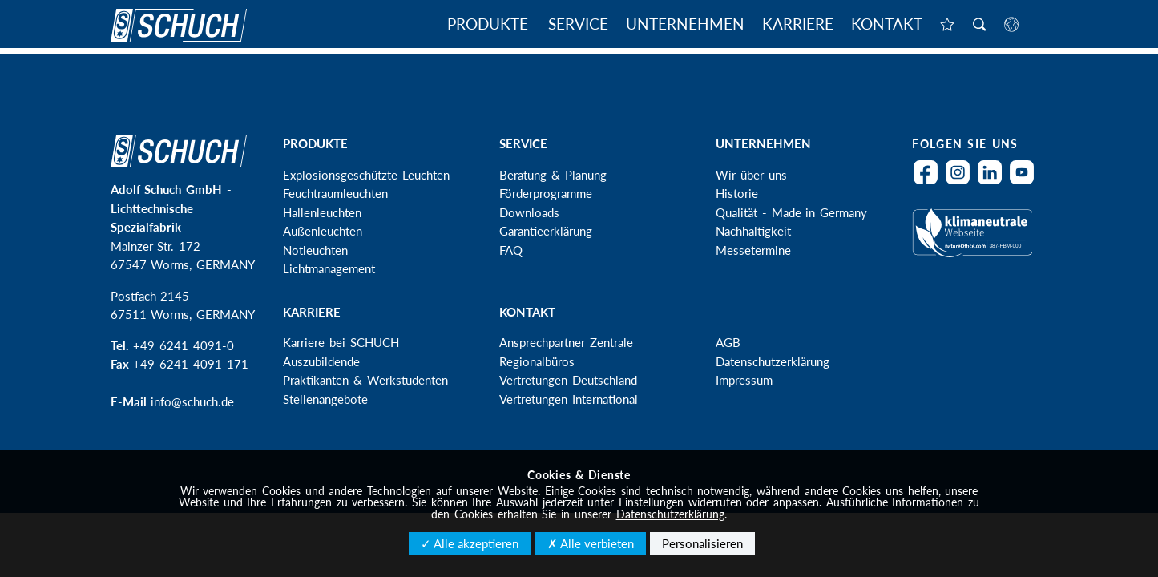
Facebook (930, 182)
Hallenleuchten (322, 212)
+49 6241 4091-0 (183, 345)
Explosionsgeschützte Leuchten (366, 174)
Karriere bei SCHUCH (340, 342)
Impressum (744, 380)
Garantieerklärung (545, 231)
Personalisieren (702, 543)
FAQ (511, 250)
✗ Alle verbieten (590, 543)
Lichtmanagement (329, 268)
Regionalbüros (537, 361)
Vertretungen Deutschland (568, 380)
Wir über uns (751, 174)
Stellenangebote (325, 399)
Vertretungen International (568, 399)
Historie (737, 193)
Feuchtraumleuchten (335, 193)
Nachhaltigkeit (753, 231)
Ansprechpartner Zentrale (566, 342)
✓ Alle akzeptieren (469, 543)
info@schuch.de (192, 401)
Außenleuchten (322, 231)
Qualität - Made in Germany (791, 212)
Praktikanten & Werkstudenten (365, 380)
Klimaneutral (975, 242)
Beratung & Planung (552, 174)
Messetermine (753, 250)
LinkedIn (994, 182)
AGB (728, 342)
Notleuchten (315, 250)
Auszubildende (321, 361)
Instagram (962, 182)
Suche (979, 26)
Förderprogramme (545, 193)
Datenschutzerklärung (772, 361)
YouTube (1026, 182)
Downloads (529, 212)
